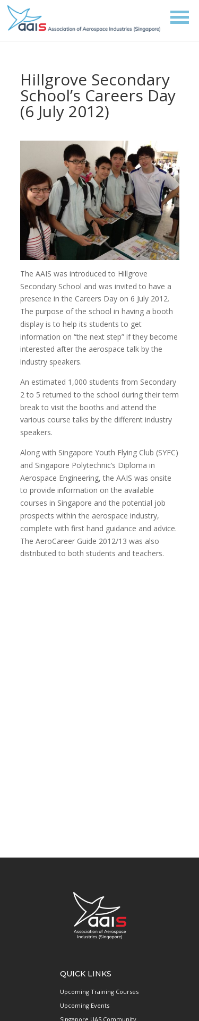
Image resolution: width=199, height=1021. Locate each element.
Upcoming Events (84, 1005)
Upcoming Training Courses (99, 992)
